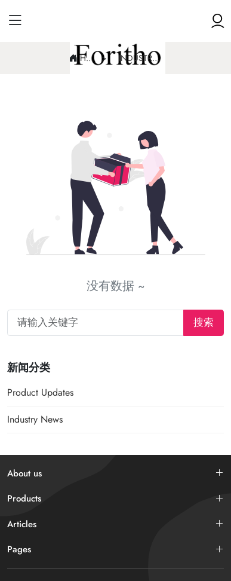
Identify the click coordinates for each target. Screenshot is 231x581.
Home (88, 58)
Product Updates (40, 392)
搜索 (203, 322)
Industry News (140, 58)
